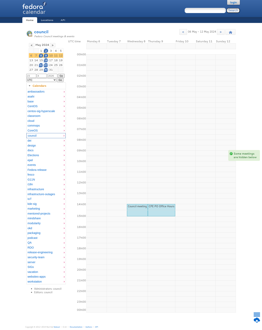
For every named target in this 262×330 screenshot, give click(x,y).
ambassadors (35, 91)
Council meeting (137, 206)
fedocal (57, 327)
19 (61, 60)
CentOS (32, 106)
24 (51, 65)
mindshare (34, 218)
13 (31, 60)
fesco (30, 174)
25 (56, 65)
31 (51, 70)
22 (41, 65)
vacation (32, 271)
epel (30, 160)
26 (61, 65)
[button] (183, 32)
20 (31, 65)
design (31, 145)
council (41, 31)
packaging (33, 232)
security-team (35, 257)
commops (33, 125)
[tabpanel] (46, 186)
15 (41, 60)
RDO (30, 247)
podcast (32, 237)
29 (41, 70)
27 (31, 70)
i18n (30, 184)
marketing (33, 208)
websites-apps (36, 276)
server (31, 262)
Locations (47, 20)
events (31, 164)
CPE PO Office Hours (161, 206)
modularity (34, 223)
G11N (31, 179)
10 (51, 55)
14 (36, 60)
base (30, 101)
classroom (33, 115)
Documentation (76, 327)
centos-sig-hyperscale (41, 111)
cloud (30, 120)
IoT (29, 198)
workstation (34, 281)
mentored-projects (38, 213)
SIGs (30, 267)
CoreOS (32, 130)
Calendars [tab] (37, 85)
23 (46, 65)
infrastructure (35, 189)
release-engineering (39, 252)
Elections (33, 155)
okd (29, 228)
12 (61, 55)
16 (46, 60)
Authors (88, 327)
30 (46, 70)
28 (36, 70)
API (63, 20)
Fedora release (36, 169)
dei (29, 140)
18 (56, 60)
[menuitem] (46, 91)
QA (29, 242)
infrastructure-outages (41, 194)
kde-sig (32, 203)
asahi (30, 96)
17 (51, 60)
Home (29, 20)
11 (56, 55)
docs (30, 150)
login (233, 2)
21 (36, 65)
